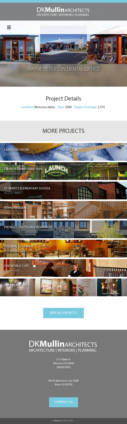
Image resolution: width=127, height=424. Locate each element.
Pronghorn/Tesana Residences (28, 227)
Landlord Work (16, 150)
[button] (63, 402)
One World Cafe (16, 266)
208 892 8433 (63, 367)
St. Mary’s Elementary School (27, 188)
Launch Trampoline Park (23, 169)
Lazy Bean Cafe (15, 285)
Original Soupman (18, 246)
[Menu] (9, 27)
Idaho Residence (16, 208)
